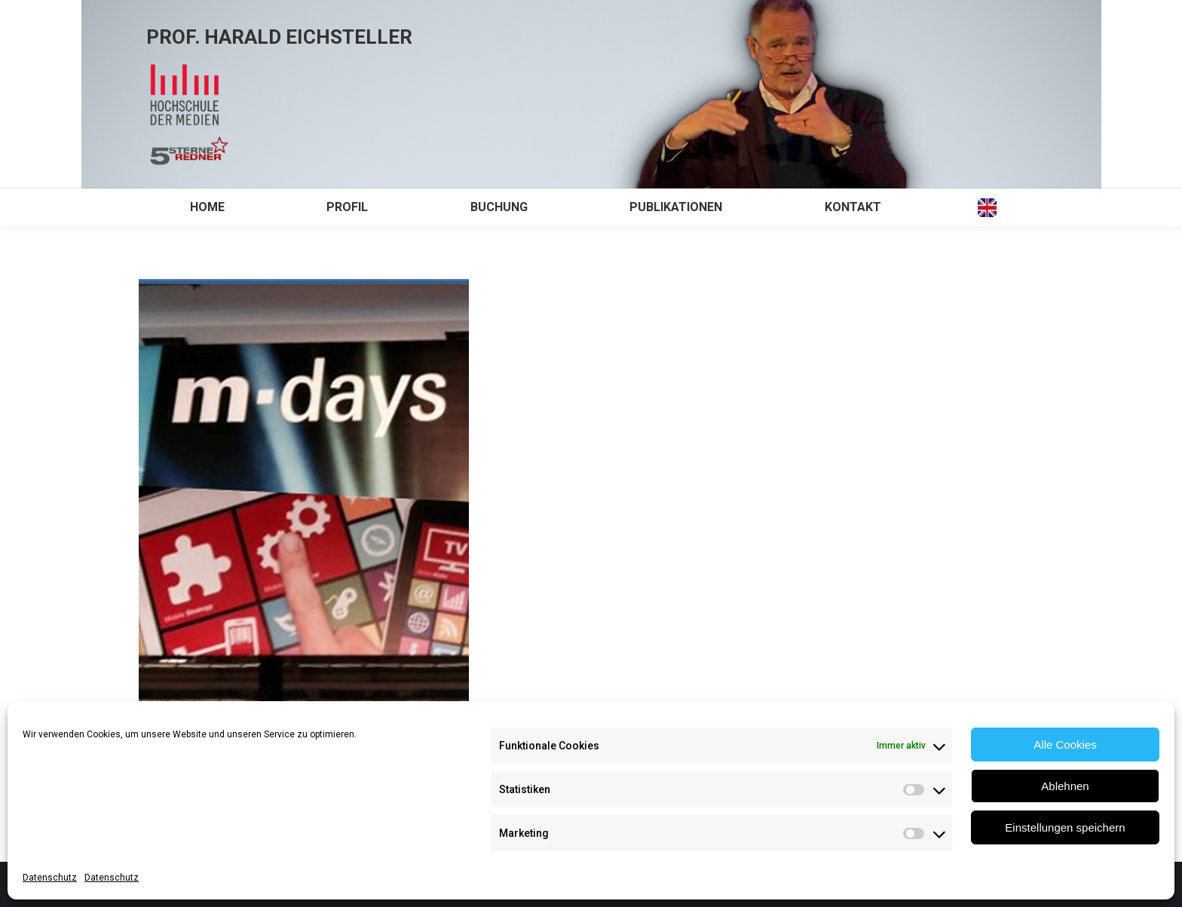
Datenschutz (50, 877)
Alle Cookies (1064, 744)
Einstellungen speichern (1065, 827)
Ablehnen (1065, 786)
